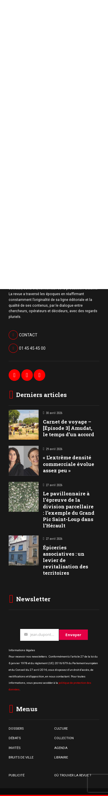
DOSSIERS (16, 728)
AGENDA (60, 748)
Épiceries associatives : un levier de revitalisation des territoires (65, 560)
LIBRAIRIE (61, 757)
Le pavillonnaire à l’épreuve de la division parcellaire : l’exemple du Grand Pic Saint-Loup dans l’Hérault (68, 509)
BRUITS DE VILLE (21, 757)
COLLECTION (64, 738)
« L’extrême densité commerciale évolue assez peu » (68, 463)
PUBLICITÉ (16, 775)
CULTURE (61, 728)
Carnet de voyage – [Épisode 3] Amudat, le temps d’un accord (68, 428)
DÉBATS (15, 738)
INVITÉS (14, 748)
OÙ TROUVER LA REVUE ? (72, 775)
